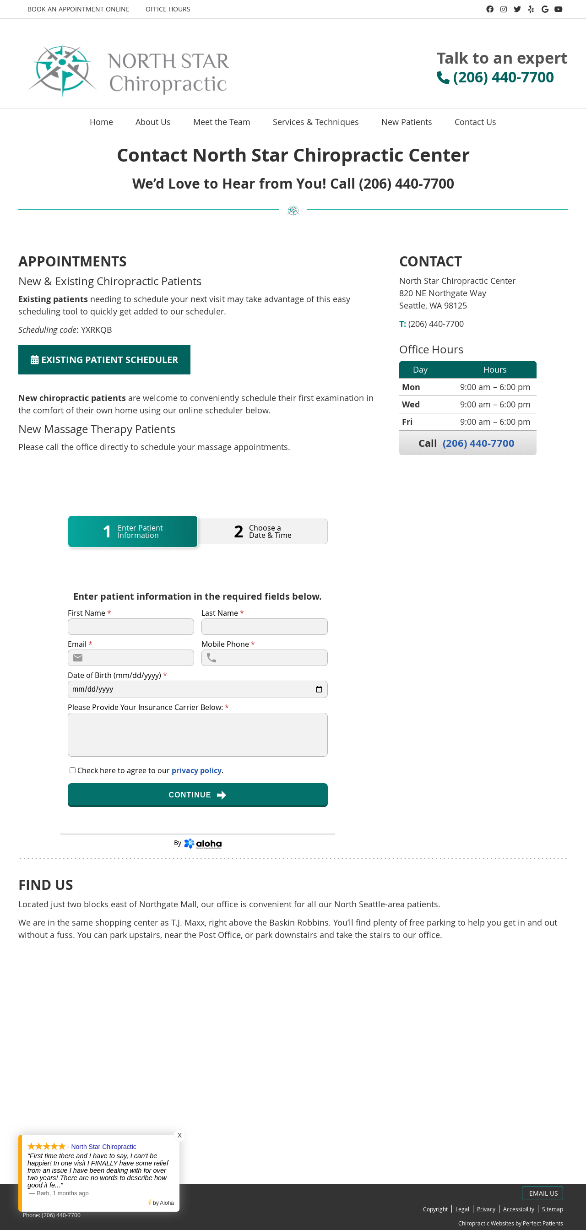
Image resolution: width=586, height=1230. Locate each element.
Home (101, 121)
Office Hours (168, 9)
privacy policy (197, 770)
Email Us (543, 1193)
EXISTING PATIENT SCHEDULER (104, 359)
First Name (89, 613)
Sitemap (552, 1209)
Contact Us (475, 121)
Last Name (222, 613)
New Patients (406, 121)
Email (80, 644)
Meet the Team (221, 121)
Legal (462, 1209)
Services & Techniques (316, 121)
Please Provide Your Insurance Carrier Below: (148, 707)
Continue (197, 795)
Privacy (486, 1209)
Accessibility (518, 1209)
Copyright (435, 1209)
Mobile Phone (228, 644)
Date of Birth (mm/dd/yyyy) (117, 675)
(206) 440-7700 (479, 443)
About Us (153, 121)
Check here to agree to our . (150, 770)
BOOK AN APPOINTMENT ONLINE (78, 9)
